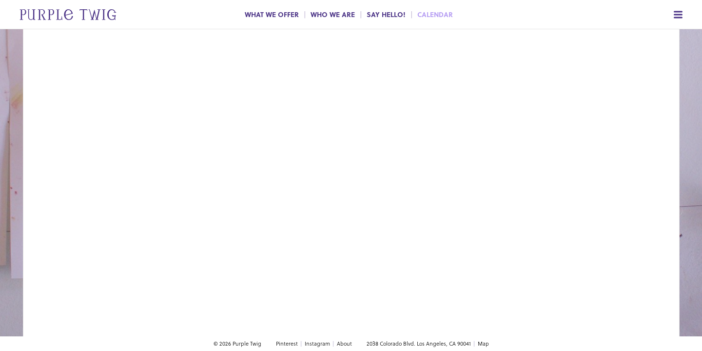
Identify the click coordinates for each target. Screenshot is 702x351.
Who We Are (333, 14)
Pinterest (287, 343)
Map (483, 343)
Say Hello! (386, 14)
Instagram (317, 343)
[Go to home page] (58, 14)
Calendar (435, 14)
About (344, 343)
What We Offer (272, 14)
